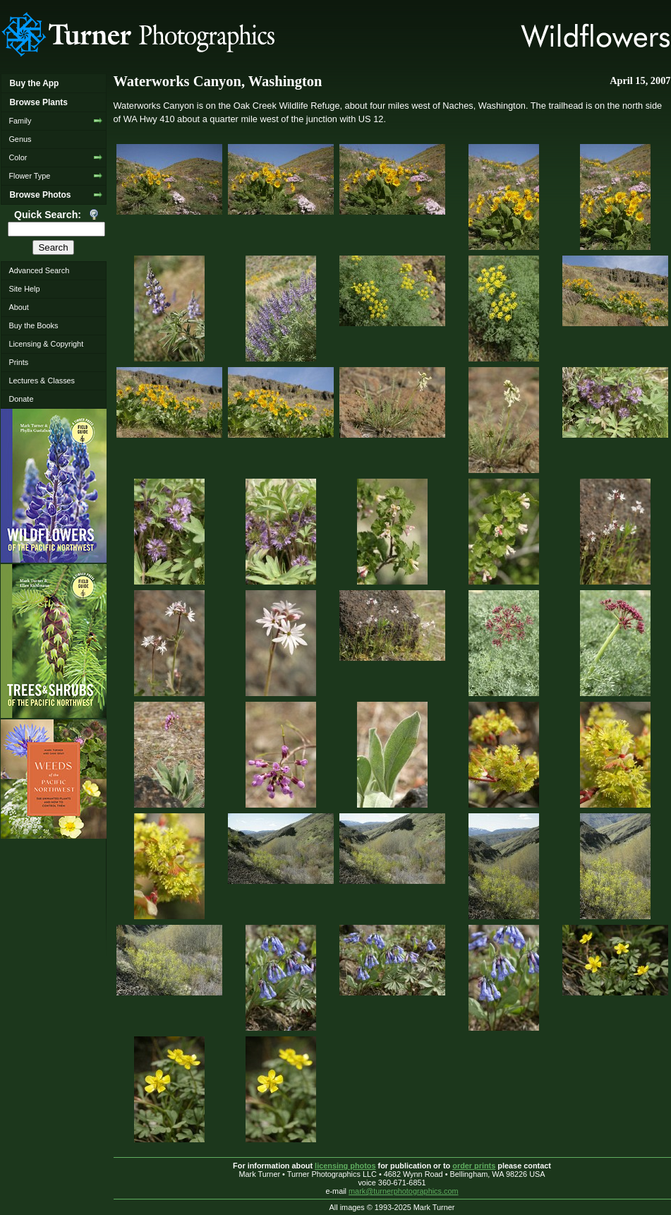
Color (17, 157)
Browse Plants (38, 102)
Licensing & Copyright (45, 344)
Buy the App (34, 83)
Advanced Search (38, 270)
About (18, 307)
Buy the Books (33, 325)
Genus (19, 139)
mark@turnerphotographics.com (404, 1191)
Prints (18, 362)
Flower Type (29, 176)
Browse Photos (40, 195)
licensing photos (345, 1165)
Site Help (24, 289)
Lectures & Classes (41, 380)
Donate (20, 399)
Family (19, 120)
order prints (473, 1165)
